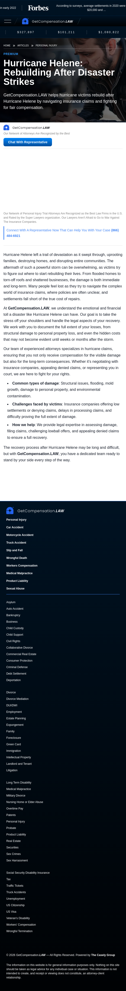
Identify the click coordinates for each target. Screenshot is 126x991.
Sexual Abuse (15, 588)
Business (12, 621)
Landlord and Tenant (19, 763)
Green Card (13, 744)
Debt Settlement (16, 673)
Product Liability (17, 581)
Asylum (10, 602)
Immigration (13, 750)
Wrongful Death (16, 558)
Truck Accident (16, 542)
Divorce (11, 692)
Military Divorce (15, 795)
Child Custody (15, 628)
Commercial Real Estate (21, 654)
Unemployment (15, 898)
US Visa (11, 911)
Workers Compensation (21, 565)
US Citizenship (15, 905)
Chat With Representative (27, 142)
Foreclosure (13, 737)
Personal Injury (46, 45)
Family (10, 731)
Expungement (14, 725)
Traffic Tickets (14, 885)
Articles (23, 45)
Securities (12, 847)
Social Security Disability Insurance (28, 872)
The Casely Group (103, 955)
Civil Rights (13, 641)
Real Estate (13, 841)
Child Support (14, 634)
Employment (14, 712)
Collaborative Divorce (19, 647)
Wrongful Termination (19, 931)
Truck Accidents (16, 892)
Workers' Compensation (21, 924)
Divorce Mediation (17, 699)
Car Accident (14, 527)
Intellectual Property (18, 757)
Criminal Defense (17, 667)
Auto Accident (14, 608)
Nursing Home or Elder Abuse (24, 802)
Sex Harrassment (17, 860)
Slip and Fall (14, 550)
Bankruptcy (13, 615)
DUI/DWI (11, 705)
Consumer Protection (19, 660)
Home (6, 45)
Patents (11, 815)
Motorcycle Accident (19, 535)
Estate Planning (16, 718)
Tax (8, 879)
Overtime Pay (14, 808)
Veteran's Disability (18, 918)
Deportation (13, 680)
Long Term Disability (18, 782)
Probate (11, 828)
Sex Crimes (13, 854)
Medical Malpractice (19, 573)
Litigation (11, 770)
